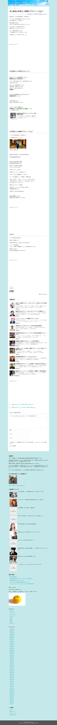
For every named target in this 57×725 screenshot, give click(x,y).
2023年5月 (12, 639)
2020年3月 (12, 703)
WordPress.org (13, 714)
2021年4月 (12, 682)
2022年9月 (12, 653)
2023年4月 (12, 641)
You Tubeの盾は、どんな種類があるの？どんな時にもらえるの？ (31, 491)
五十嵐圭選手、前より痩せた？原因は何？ (26, 507)
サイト (11, 438)
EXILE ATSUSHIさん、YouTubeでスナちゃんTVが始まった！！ (31, 515)
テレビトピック (44, 14)
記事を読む (18, 308)
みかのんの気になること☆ (20, 2)
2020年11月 (12, 691)
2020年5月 (12, 700)
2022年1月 (12, 667)
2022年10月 (12, 651)
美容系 (11, 621)
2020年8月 (12, 695)
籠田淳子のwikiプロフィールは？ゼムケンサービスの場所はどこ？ (31, 311)
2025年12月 (12, 629)
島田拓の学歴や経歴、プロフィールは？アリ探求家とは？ (21, 578)
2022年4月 (12, 662)
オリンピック (12, 612)
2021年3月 (12, 684)
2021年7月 (12, 677)
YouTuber (11, 611)
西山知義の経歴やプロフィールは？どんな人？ (26, 356)
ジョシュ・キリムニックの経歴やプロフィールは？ (27, 318)
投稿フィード (12, 711)
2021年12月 (12, 669)
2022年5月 (12, 660)
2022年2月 (12, 665)
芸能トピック (12, 623)
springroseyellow (43, 294)
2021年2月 (12, 686)
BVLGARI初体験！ (13, 576)
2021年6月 (12, 679)
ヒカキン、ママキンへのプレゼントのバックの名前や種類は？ (22, 583)
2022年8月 (12, 655)
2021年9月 (12, 674)
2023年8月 (12, 636)
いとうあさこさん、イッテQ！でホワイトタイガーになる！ (30, 564)
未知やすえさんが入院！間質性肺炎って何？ (27, 556)
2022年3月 (12, 663)
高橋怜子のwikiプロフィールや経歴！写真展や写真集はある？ (22, 407)
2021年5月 (12, 681)
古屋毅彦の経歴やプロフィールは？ (17, 580)
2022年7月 (12, 656)
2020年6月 (12, 698)
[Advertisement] (28, 53)
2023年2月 (12, 644)
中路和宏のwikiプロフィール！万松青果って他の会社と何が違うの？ (31, 363)
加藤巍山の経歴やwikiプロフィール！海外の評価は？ (28, 341)
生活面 (11, 619)
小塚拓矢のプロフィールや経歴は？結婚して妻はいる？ (21, 404)
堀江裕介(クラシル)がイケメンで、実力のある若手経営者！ (29, 325)
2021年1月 (12, 688)
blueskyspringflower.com (13, 119)
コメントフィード (13, 713)
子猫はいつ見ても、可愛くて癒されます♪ (17, 485)
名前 (11, 429)
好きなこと (12, 616)
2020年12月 (12, 689)
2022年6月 (12, 658)
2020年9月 (12, 693)
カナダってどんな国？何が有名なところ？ (26, 540)
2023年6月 (12, 637)
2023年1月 (12, 646)
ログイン (11, 709)
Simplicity (31, 722)
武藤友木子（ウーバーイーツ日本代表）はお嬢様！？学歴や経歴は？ (31, 371)
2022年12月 (12, 648)
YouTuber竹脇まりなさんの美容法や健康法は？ (27, 523)
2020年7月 (12, 696)
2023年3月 (12, 643)
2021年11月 (12, 670)
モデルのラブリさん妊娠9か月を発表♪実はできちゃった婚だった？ (31, 499)
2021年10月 (12, 672)
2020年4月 (12, 701)
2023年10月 (12, 634)
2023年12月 (12, 632)
